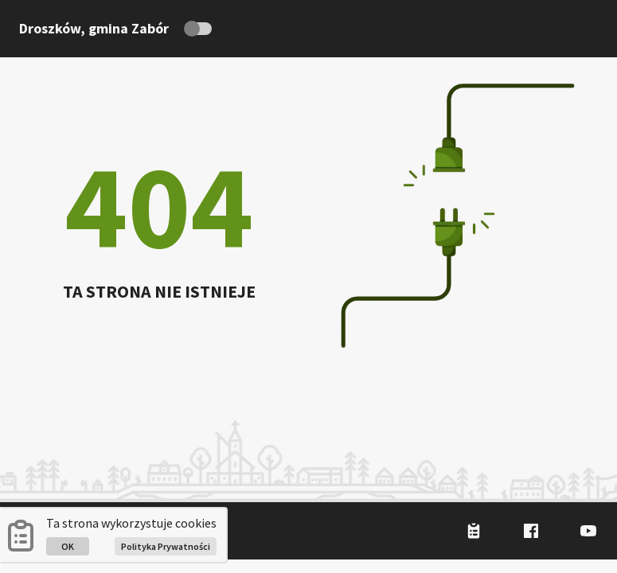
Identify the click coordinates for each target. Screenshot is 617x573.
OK (67, 546)
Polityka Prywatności (165, 546)
